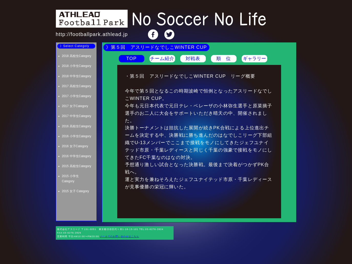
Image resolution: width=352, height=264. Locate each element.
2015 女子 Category (75, 191)
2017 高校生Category (76, 86)
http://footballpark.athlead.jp (92, 34)
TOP (131, 58)
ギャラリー (254, 58)
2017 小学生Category (76, 96)
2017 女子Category (75, 106)
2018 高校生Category (76, 56)
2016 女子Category (75, 146)
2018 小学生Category (76, 66)
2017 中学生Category (76, 116)
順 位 (223, 58)
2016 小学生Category (76, 136)
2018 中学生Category (76, 76)
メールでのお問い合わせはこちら (119, 236)
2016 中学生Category (76, 156)
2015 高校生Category (76, 166)
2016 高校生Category (76, 126)
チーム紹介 (162, 58)
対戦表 (193, 58)
